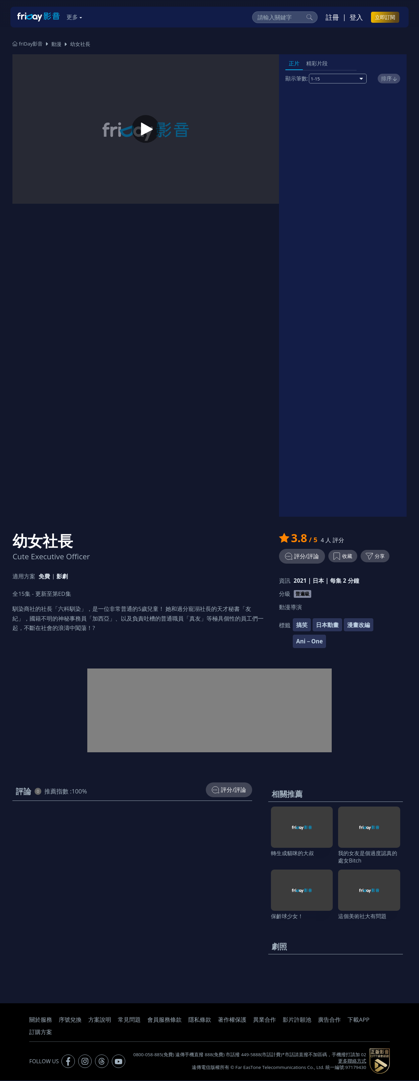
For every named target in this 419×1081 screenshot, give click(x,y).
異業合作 (264, 1020)
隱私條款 (199, 1020)
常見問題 (129, 1020)
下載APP (358, 1020)
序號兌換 (70, 1020)
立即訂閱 (385, 17)
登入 (356, 17)
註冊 (332, 17)
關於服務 (40, 1020)
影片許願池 (297, 1020)
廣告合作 (329, 1020)
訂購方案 (40, 1032)
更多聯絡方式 (352, 1062)
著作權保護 (232, 1020)
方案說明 (99, 1020)
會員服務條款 (164, 1020)
